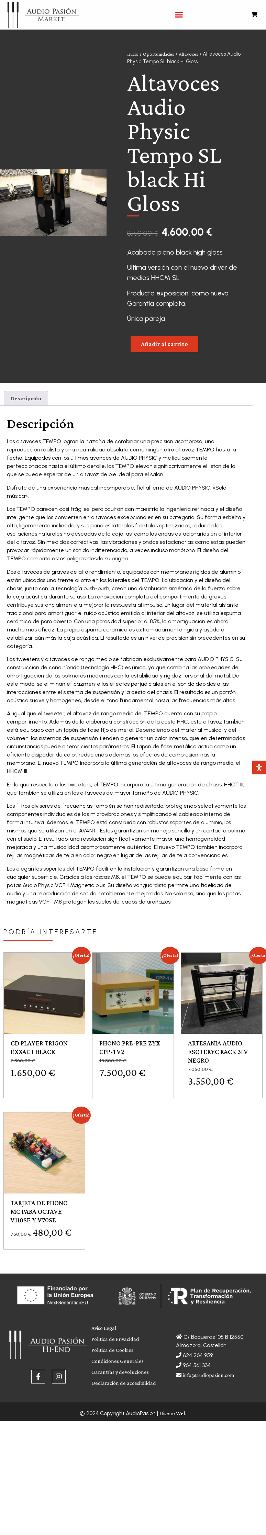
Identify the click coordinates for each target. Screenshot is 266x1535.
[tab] (26, 398)
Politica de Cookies (112, 1350)
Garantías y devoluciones (120, 1372)
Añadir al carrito (164, 343)
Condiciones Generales (117, 1361)
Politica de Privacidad (115, 1339)
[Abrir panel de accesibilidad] (259, 767)
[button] (179, 15)
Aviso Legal (104, 1328)
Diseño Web (173, 1413)
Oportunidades (158, 54)
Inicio (132, 54)
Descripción (26, 398)
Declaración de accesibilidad (123, 1383)
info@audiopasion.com (208, 1375)
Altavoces (188, 54)
